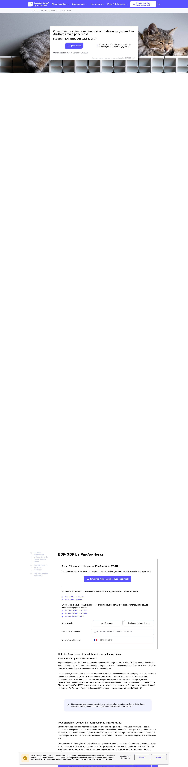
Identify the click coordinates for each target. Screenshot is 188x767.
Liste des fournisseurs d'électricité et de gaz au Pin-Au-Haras (41, 557)
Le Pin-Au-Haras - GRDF (76, 611)
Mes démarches (60, 4)
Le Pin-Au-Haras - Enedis (76, 613)
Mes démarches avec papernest (141, 4)
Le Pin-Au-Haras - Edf (74, 616)
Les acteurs (97, 4)
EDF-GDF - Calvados (74, 597)
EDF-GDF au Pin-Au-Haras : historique (41, 567)
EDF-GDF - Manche (73, 600)
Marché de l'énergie (117, 4)
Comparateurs (79, 4)
